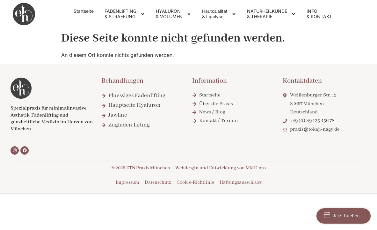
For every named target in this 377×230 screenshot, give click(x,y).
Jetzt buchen (342, 215)
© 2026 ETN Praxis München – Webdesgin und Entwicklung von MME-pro (189, 168)
